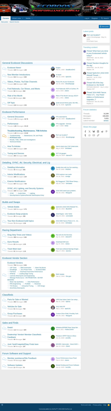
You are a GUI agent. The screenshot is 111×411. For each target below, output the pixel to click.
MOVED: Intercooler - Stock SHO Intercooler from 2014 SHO (75, 344)
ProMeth (26, 284)
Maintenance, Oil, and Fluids (32, 135)
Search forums (14, 22)
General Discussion (15, 117)
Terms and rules (86, 405)
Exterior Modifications (16, 181)
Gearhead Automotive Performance (30, 271)
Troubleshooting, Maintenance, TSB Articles (27, 131)
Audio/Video (21, 193)
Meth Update (60, 274)
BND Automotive (24, 267)
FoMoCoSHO (69, 329)
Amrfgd (67, 176)
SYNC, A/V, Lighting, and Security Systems (25, 188)
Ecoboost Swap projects (17, 214)
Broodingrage (70, 84)
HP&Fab (11, 273)
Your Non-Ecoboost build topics (20, 221)
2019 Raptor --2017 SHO (64, 214)
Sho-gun (68, 276)
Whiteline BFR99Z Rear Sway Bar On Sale (69, 327)
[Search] (105, 18)
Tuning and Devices (15, 153)
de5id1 (106, 121)
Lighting (31, 193)
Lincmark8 (69, 216)
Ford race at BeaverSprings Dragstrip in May (70, 249)
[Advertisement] (40, 45)
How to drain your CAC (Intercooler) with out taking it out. (74, 146)
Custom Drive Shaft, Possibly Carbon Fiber (70, 313)
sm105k (68, 338)
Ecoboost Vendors (15, 263)
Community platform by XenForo (55, 409)
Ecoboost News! (14, 68)
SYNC (10, 193)
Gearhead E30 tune (62, 242)
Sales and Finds (10, 323)
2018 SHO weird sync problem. (66, 191)
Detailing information (16, 167)
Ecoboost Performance (13, 112)
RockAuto (36, 284)
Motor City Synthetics (15, 282)
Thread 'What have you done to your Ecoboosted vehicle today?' (97, 53)
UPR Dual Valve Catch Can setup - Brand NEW (71, 299)
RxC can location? (62, 135)
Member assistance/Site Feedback (21, 358)
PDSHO (68, 169)
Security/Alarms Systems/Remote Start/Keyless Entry (25, 195)
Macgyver (69, 193)
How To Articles (13, 146)
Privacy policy (97, 405)
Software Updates (14, 365)
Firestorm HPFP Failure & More (66, 336)
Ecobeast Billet (40, 269)
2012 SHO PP (60, 306)
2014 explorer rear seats (64, 174)
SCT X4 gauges (61, 153)
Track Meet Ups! (14, 249)
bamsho (68, 251)
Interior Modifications (16, 174)
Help (104, 405)
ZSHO (68, 346)
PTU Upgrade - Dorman (63, 124)
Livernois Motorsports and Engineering (20, 276)
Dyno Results (13, 242)
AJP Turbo (11, 267)
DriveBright (12, 269)
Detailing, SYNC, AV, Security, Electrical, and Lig (26, 162)
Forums (6, 18)
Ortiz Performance (32, 282)
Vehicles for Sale (14, 306)
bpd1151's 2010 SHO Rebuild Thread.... (69, 207)
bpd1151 (68, 77)
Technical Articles (14, 142)
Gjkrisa (68, 301)
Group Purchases (14, 314)
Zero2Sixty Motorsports (16, 288)
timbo (66, 126)
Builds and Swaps (11, 202)
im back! (58, 75)
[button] (22, 18)
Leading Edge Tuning (25, 273)
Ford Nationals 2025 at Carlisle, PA (67, 89)
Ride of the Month (14, 96)
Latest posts (88, 31)
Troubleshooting (13, 135)
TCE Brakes (12, 286)
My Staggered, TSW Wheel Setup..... (68, 181)
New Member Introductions (18, 75)
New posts (4, 22)
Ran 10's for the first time (64, 235)
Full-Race (11, 271)
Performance (12, 124)
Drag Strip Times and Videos (19, 235)
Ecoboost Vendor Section (14, 258)
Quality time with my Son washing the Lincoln (70, 167)
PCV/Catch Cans (14, 137)
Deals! (10, 327)
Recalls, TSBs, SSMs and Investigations (21, 140)
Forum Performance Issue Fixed (66, 358)
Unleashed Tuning (26, 286)
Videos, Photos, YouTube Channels (22, 82)
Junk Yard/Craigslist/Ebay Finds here (22, 344)
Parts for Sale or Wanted (17, 299)
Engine (58, 67)
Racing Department (11, 230)
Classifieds (7, 295)
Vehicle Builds (13, 207)
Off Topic (11, 103)
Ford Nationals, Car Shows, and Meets (23, 89)
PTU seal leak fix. (61, 117)
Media (28, 18)
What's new (16, 18)
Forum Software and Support (16, 353)
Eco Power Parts (25, 269)
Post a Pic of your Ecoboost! (65, 82)
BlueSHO (69, 209)
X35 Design (40, 286)
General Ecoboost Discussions (17, 63)
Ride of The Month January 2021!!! (67, 96)
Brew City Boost (39, 267)
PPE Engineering (14, 284)
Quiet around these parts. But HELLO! (68, 103)
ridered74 (69, 155)
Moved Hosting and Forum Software (67, 365)
